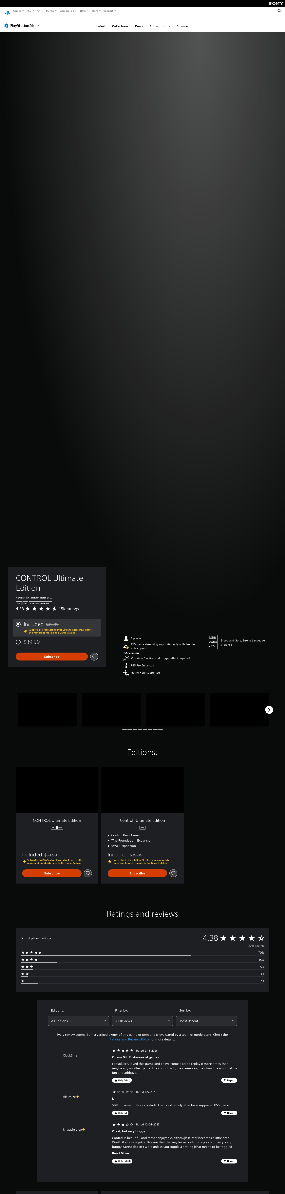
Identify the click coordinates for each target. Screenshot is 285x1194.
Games (17, 10)
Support (108, 10)
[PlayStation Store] (22, 21)
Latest (100, 22)
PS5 (29, 10)
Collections (120, 22)
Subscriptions (160, 22)
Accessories (67, 10)
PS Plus (50, 10)
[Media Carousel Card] (47, 706)
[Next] (269, 706)
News (83, 10)
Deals (139, 22)
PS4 (38, 10)
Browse (182, 22)
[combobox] (78, 1017)
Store (95, 10)
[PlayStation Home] (7, 11)
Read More (120, 1149)
